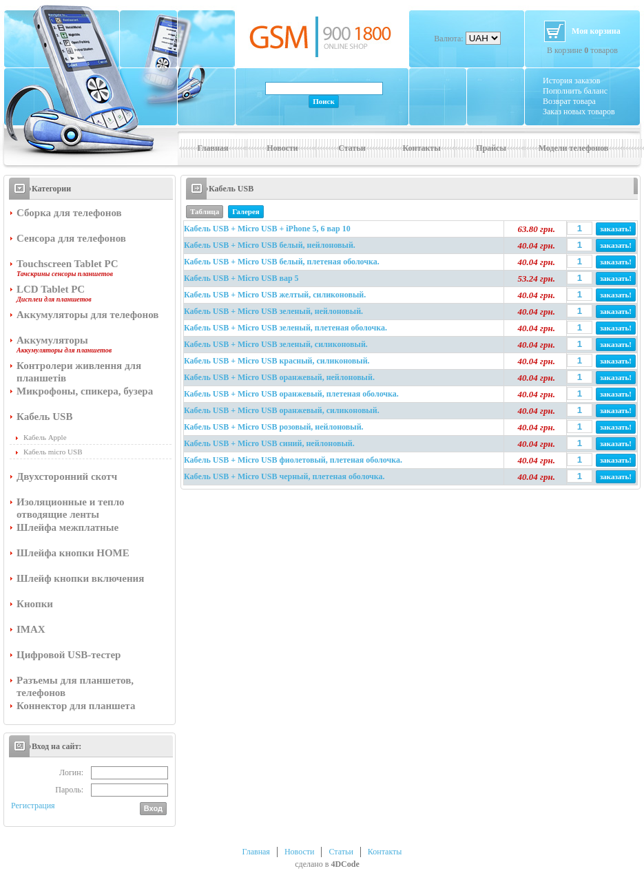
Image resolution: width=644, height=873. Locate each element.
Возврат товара (569, 101)
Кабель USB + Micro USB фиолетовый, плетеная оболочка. (293, 460)
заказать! (616, 228)
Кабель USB (231, 188)
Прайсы (491, 148)
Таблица (204, 211)
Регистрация (33, 805)
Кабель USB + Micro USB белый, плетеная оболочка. (282, 261)
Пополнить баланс (575, 91)
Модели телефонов (574, 148)
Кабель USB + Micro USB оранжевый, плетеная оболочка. (291, 394)
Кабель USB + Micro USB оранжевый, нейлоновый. (279, 377)
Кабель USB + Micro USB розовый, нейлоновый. (274, 427)
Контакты (421, 148)
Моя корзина (596, 31)
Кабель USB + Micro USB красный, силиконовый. (277, 361)
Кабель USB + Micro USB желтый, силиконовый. (275, 294)
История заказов (571, 80)
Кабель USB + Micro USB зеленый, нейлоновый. (273, 311)
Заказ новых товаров (579, 111)
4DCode (345, 864)
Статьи (351, 148)
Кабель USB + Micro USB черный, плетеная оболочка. (284, 476)
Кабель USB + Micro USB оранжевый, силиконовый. (282, 410)
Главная (213, 148)
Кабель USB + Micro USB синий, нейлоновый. (269, 443)
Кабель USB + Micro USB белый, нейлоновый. (269, 245)
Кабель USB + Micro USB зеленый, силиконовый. (276, 344)
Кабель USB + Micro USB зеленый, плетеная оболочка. (285, 328)
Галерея (246, 211)
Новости (282, 148)
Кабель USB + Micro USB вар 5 (241, 278)
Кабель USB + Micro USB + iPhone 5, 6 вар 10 (267, 228)
